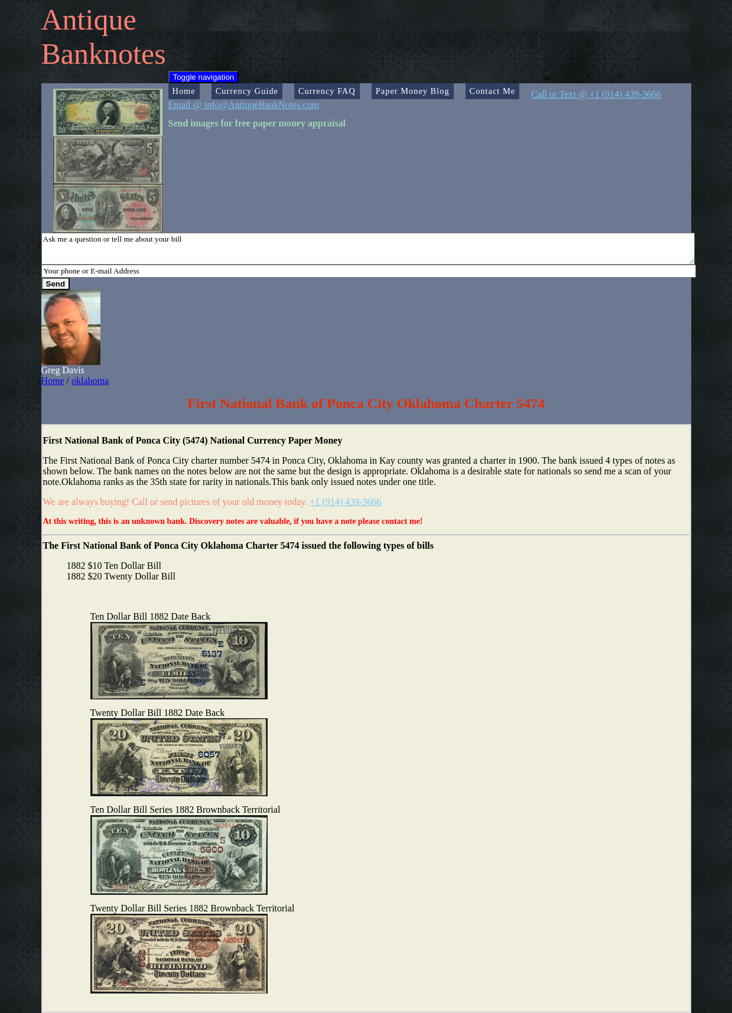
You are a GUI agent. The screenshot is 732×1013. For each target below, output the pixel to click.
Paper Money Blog (413, 91)
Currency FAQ (327, 91)
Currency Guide (247, 91)
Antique (88, 19)
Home (184, 91)
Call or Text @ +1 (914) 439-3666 (596, 94)
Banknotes (103, 53)
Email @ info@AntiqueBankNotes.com (244, 105)
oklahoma (90, 381)
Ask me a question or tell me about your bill (368, 249)
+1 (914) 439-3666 (345, 502)
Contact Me (493, 91)
